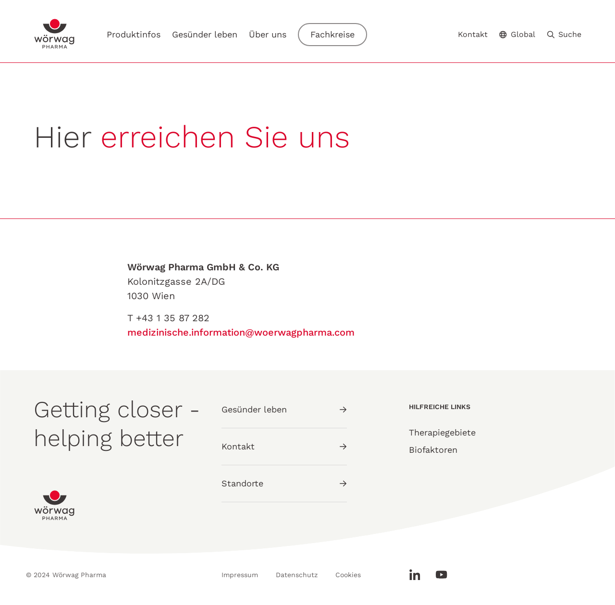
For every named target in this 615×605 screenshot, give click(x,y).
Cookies (348, 574)
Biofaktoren (433, 450)
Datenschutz (297, 574)
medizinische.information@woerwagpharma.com (241, 332)
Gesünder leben (204, 34)
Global (517, 34)
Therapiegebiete (442, 432)
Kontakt (473, 34)
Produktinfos (133, 34)
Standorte (284, 483)
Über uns (267, 34)
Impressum (239, 574)
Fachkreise (332, 34)
